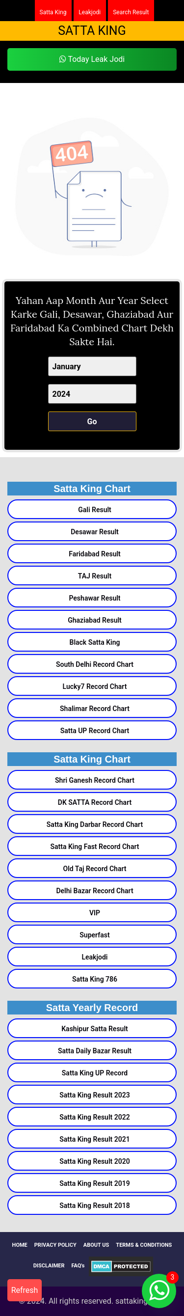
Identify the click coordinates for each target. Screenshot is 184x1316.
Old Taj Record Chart (94, 869)
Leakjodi (90, 12)
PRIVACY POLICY (55, 1245)
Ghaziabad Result (95, 620)
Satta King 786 (94, 979)
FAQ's (78, 1265)
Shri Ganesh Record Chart (94, 780)
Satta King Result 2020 (94, 1161)
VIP (94, 913)
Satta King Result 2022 (94, 1117)
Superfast (94, 935)
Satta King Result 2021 (94, 1139)
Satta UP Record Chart (95, 731)
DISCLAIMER (49, 1265)
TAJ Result (94, 576)
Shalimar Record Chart (95, 709)
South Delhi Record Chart (94, 664)
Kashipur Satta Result (94, 1029)
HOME (19, 1245)
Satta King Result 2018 (94, 1205)
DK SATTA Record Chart (94, 802)
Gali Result (94, 510)
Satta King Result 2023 (94, 1095)
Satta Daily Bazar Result (94, 1051)
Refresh (24, 1290)
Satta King (53, 12)
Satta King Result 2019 (94, 1183)
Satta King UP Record (95, 1073)
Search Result (131, 12)
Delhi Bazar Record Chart (94, 891)
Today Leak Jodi (92, 59)
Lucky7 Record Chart (95, 686)
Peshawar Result (94, 598)
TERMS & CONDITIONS (144, 1245)
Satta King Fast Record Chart (94, 846)
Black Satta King (95, 642)
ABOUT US (96, 1245)
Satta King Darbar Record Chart (95, 824)
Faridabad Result (95, 554)
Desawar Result (95, 532)
